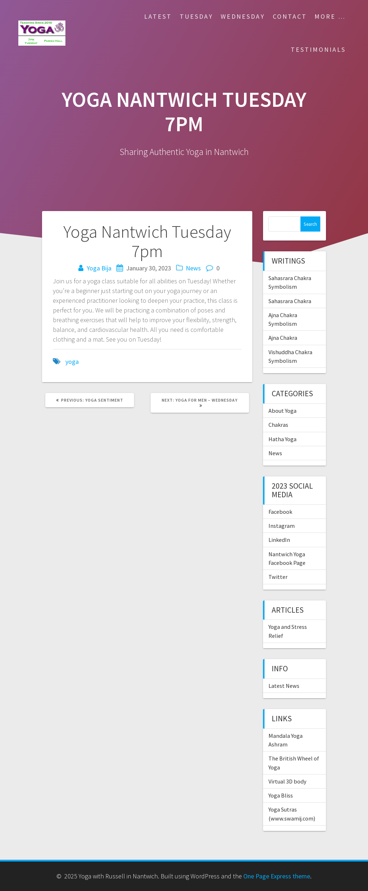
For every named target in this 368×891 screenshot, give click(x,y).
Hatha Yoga (282, 439)
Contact (290, 16)
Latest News (283, 685)
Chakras (278, 424)
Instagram (281, 525)
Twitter (278, 576)
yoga (72, 361)
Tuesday (196, 16)
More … (330, 16)
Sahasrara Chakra (289, 301)
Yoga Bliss (280, 795)
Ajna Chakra (282, 337)
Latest (158, 16)
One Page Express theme (276, 876)
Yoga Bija (99, 268)
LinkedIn (279, 539)
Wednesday (243, 16)
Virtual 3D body (287, 781)
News (193, 268)
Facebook (280, 511)
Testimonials (318, 49)
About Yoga (282, 410)
